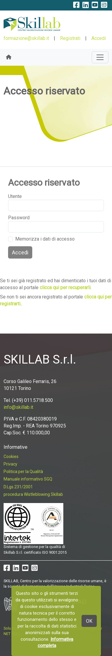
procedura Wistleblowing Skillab (33, 494)
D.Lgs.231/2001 (18, 486)
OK (89, 621)
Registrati (70, 38)
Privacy (10, 464)
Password (19, 217)
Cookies (11, 456)
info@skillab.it (18, 407)
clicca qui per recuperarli (65, 287)
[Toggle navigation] (100, 57)
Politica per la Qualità (23, 471)
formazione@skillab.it (26, 38)
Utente (15, 196)
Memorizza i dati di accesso (45, 239)
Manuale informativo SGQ (28, 479)
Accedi (98, 38)
